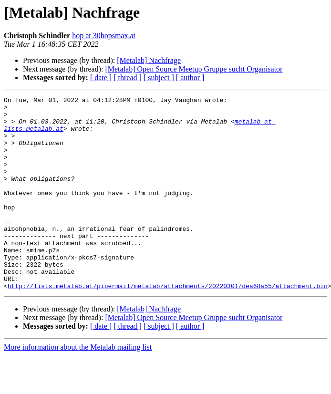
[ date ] (101, 77)
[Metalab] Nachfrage (149, 60)
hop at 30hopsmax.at (103, 35)
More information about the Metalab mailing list (78, 386)
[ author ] (190, 77)
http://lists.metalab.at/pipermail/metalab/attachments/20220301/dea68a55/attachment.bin (168, 324)
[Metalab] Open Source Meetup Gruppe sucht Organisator (193, 69)
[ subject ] (159, 77)
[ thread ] (128, 77)
